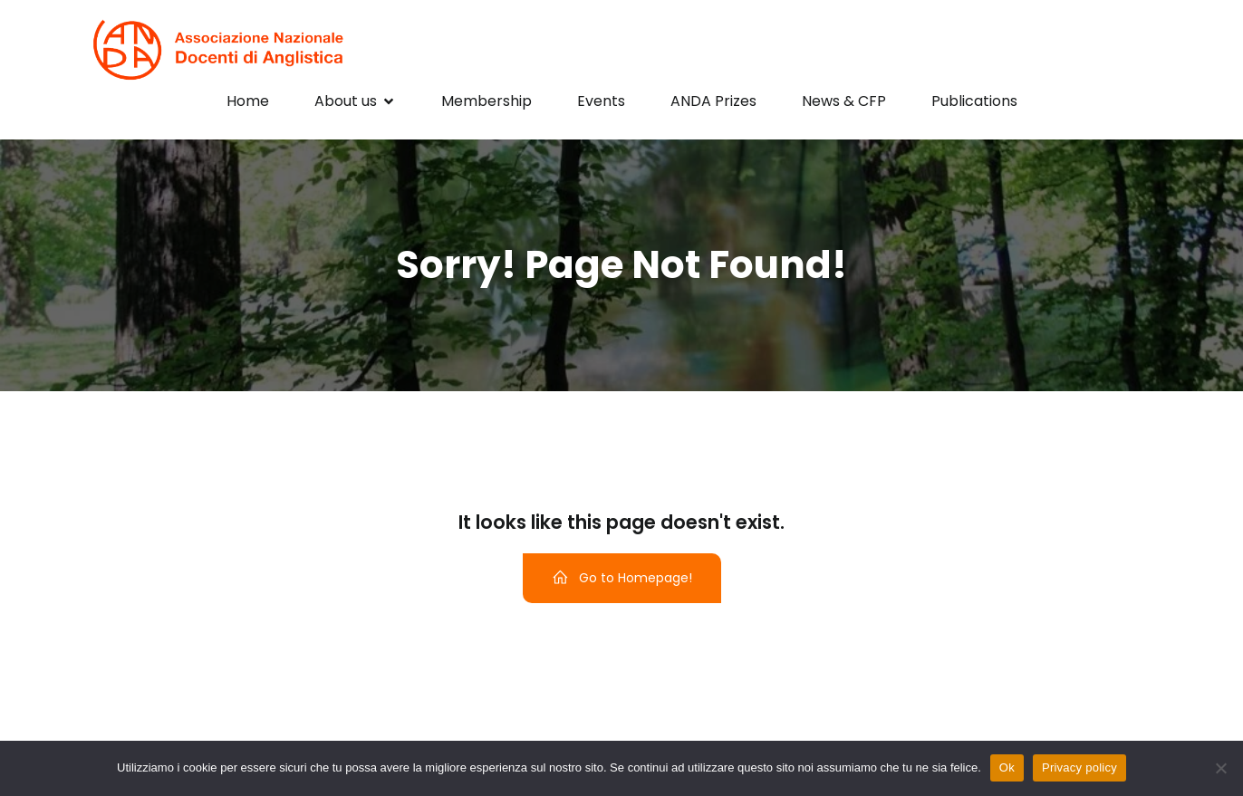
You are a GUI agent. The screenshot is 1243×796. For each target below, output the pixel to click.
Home (247, 101)
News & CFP (844, 101)
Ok (1007, 767)
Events (601, 101)
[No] (1220, 768)
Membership (486, 101)
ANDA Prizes (713, 101)
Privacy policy (1079, 767)
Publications (974, 101)
